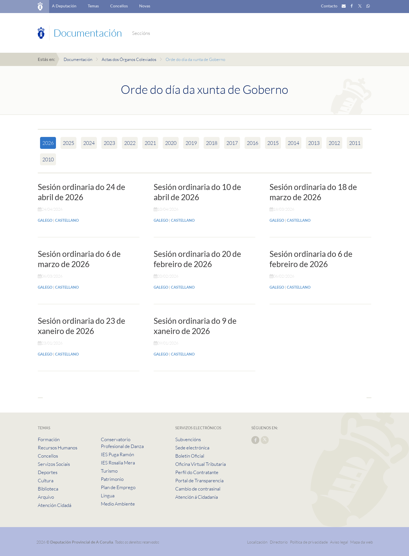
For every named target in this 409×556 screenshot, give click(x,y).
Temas (93, 5)
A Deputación (64, 5)
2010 (48, 159)
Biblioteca (48, 489)
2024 (89, 143)
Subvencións (188, 439)
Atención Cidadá (54, 505)
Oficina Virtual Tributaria (200, 464)
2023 (109, 143)
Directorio (279, 542)
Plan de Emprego (118, 487)
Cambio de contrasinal (197, 489)
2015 (273, 143)
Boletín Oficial (189, 456)
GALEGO (45, 220)
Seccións (141, 33)
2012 (334, 143)
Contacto (329, 5)
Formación (49, 439)
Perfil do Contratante (196, 472)
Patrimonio (112, 479)
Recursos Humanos (57, 448)
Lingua (107, 495)
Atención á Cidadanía (196, 497)
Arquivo (46, 497)
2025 (68, 143)
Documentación (78, 59)
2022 (129, 143)
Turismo (109, 471)
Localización (257, 542)
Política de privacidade (309, 542)
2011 (354, 143)
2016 (252, 143)
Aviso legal (339, 542)
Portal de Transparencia (199, 480)
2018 (211, 143)
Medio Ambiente (118, 504)
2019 (191, 143)
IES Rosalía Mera (118, 463)
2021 (150, 143)
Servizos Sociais (54, 464)
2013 (314, 143)
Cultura (45, 480)
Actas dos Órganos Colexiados (129, 59)
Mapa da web (361, 542)
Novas (144, 5)
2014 (293, 143)
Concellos (119, 5)
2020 (170, 143)
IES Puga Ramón (117, 454)
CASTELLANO (67, 220)
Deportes (47, 472)
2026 (48, 143)
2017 (232, 143)
